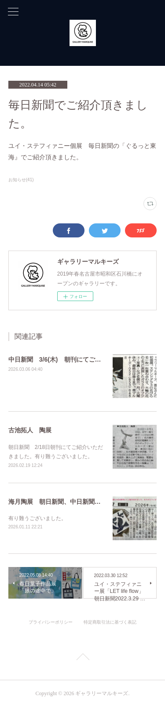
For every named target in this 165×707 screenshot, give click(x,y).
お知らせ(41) (21, 179)
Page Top (82, 658)
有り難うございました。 (37, 518)
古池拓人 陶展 (29, 430)
